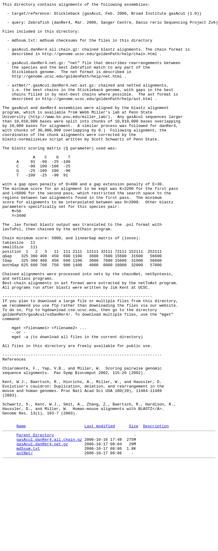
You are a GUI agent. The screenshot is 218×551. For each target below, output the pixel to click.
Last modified (99, 510)
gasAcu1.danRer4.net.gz (42, 531)
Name (21, 510)
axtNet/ (25, 541)
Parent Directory (35, 520)
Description (156, 510)
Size (133, 510)
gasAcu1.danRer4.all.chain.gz (49, 525)
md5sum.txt (28, 536)
